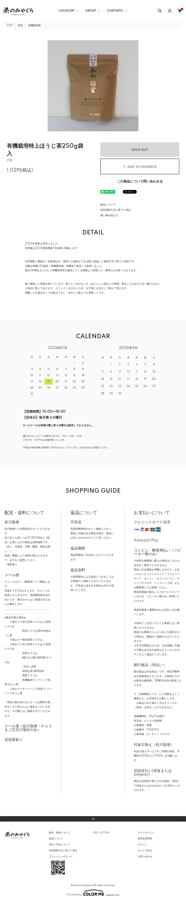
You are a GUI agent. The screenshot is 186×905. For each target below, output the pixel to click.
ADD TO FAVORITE (140, 167)
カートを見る (145, 850)
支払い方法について (59, 844)
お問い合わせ (145, 856)
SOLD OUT (139, 150)
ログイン (142, 844)
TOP (9, 25)
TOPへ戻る (93, 819)
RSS (95, 832)
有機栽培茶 (34, 25)
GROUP (90, 10)
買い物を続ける (109, 215)
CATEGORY (66, 10)
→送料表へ (11, 564)
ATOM (105, 832)
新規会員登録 (145, 838)
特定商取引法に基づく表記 (115, 210)
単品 (20, 25)
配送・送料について (59, 832)
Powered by (93, 892)
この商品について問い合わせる (140, 181)
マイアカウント (146, 832)
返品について (108, 204)
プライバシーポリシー (60, 856)
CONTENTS (115, 10)
